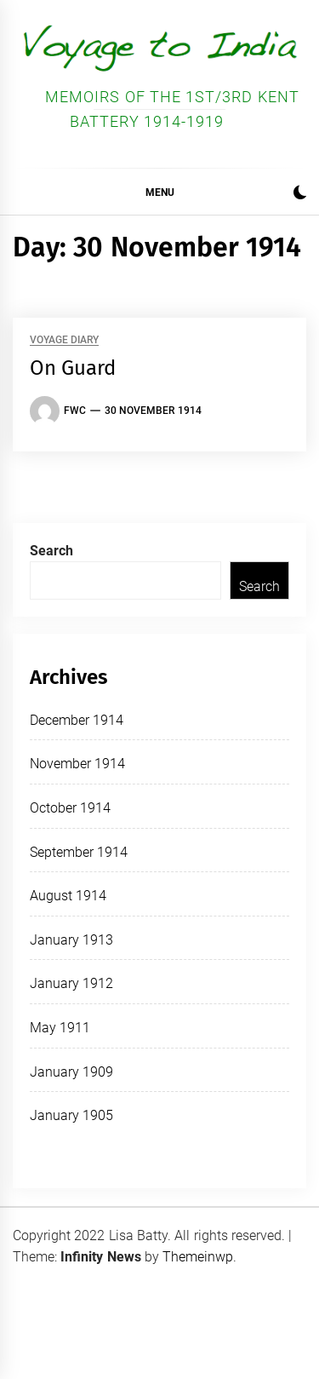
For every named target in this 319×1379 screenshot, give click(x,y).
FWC (75, 411)
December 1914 (76, 720)
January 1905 (71, 1115)
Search (51, 551)
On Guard (73, 368)
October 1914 (70, 808)
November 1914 (77, 764)
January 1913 (71, 940)
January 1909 (71, 1072)
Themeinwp (197, 1257)
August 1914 (68, 896)
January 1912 (71, 983)
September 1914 (79, 852)
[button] (299, 195)
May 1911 (60, 1028)
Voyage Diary (64, 340)
